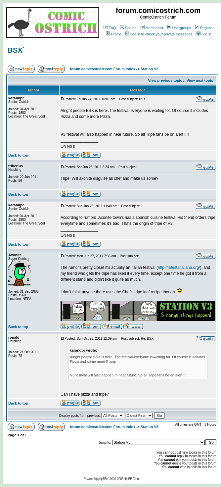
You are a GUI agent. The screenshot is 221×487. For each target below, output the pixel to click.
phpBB (102, 479)
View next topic (200, 80)
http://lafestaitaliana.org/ (179, 267)
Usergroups (179, 28)
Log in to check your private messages (159, 34)
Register (204, 28)
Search (128, 28)
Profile (113, 34)
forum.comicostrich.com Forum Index (102, 69)
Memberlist (152, 28)
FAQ (110, 28)
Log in (204, 34)
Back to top (18, 155)
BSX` (16, 50)
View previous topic (165, 80)
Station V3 (149, 69)
